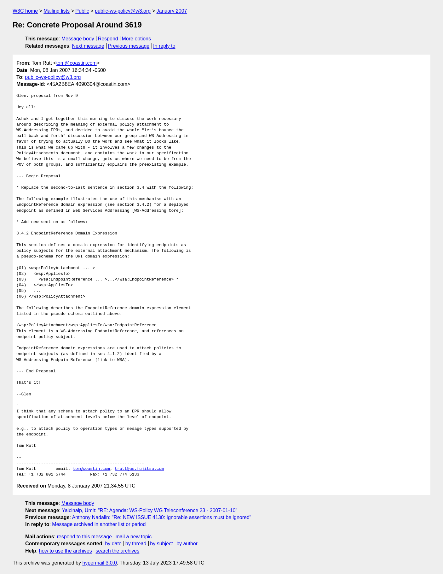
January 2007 (171, 11)
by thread (136, 543)
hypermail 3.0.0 (99, 562)
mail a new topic (134, 536)
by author (187, 543)
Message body (77, 38)
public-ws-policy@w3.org (123, 11)
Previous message (129, 46)
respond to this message (84, 536)
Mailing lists (56, 11)
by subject (161, 543)
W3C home (25, 11)
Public (82, 11)
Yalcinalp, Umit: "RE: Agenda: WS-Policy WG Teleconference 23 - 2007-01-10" (149, 510)
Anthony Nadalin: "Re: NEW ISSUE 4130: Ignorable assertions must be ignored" (161, 517)
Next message (88, 46)
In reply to (164, 46)
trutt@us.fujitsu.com (139, 469)
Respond (108, 38)
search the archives (118, 550)
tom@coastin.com (76, 63)
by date (113, 543)
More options (136, 38)
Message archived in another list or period (99, 524)
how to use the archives (65, 550)
